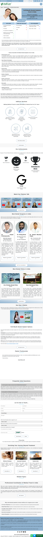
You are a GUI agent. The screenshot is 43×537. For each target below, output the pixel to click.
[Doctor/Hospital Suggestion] (21, 422)
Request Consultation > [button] (7, 258)
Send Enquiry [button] (39, 535)
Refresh (22, 432)
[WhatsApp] (31, 535)
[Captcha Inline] (7, 433)
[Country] (21, 413)
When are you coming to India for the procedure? (9, 423)
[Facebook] (18, 531)
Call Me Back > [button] (21, 145)
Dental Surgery (6, 7)
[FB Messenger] (34, 535)
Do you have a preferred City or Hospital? (8, 427)
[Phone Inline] (32, 408)
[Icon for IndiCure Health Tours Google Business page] (25, 531)
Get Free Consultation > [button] (21, 265)
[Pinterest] (21, 531)
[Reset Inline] (25, 436)
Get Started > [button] (21, 495)
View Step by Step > (21, 140)
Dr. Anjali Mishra (34, 14)
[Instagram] (20, 531)
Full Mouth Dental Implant (14, 7)
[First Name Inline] (11, 406)
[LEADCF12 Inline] (11, 411)
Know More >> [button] (7, 471)
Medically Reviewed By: (26, 15)
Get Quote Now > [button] (21, 210)
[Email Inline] (11, 408)
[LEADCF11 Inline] (21, 417)
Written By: (29, 14)
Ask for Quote (21, 20)
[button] (6, 202)
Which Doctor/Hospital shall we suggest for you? (9, 419)
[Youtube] (23, 531)
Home (2, 7)
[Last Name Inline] (32, 406)
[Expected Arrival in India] (21, 425)
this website (11, 519)
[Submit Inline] (19, 436)
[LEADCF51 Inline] (32, 411)
